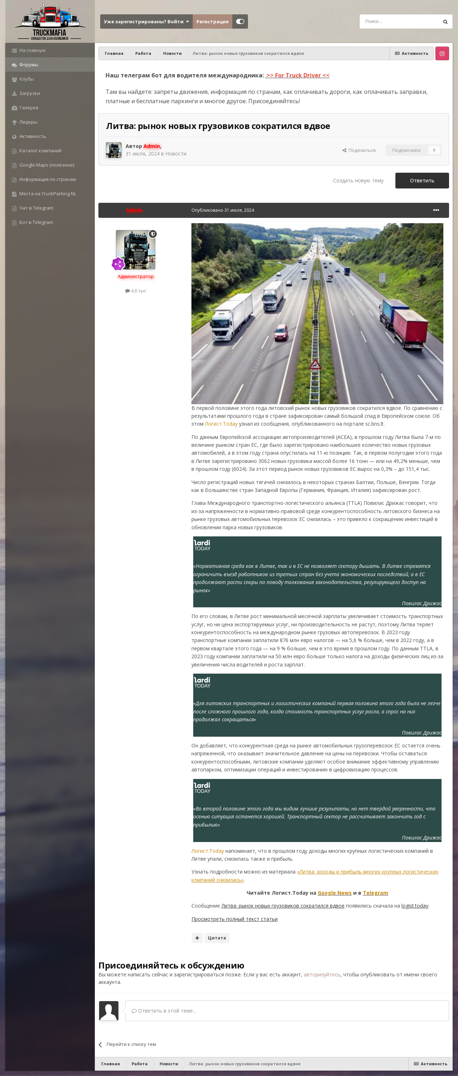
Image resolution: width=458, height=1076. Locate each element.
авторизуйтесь (322, 974)
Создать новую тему (358, 180)
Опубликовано (222, 210)
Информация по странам (47, 179)
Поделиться (359, 150)
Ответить (422, 180)
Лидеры (28, 122)
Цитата (217, 938)
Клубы (26, 79)
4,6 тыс (135, 290)
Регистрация (212, 21)
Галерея (28, 107)
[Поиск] (383, 21)
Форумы (28, 64)
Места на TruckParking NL (47, 193)
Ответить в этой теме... (164, 1010)
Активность (32, 136)
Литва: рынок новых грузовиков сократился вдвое (283, 905)
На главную (32, 50)
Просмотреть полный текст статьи (234, 918)
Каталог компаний (40, 150)
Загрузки (29, 93)
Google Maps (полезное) (46, 165)
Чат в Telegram (35, 208)
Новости (175, 153)
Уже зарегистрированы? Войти (146, 21)
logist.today (414, 905)
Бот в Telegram (35, 222)
